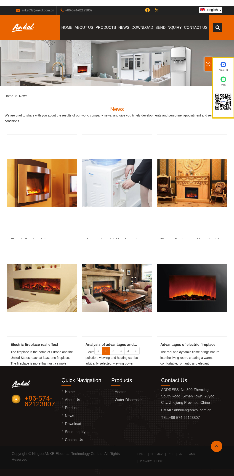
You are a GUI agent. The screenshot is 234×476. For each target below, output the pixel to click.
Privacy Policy (151, 461)
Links (141, 454)
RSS (170, 454)
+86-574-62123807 (79, 10)
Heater (120, 392)
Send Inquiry (168, 27)
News (123, 27)
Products (106, 27)
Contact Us (195, 27)
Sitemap (157, 454)
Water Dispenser (128, 400)
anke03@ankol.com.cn (37, 10)
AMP (192, 454)
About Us (83, 27)
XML (181, 454)
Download (142, 27)
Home (66, 27)
